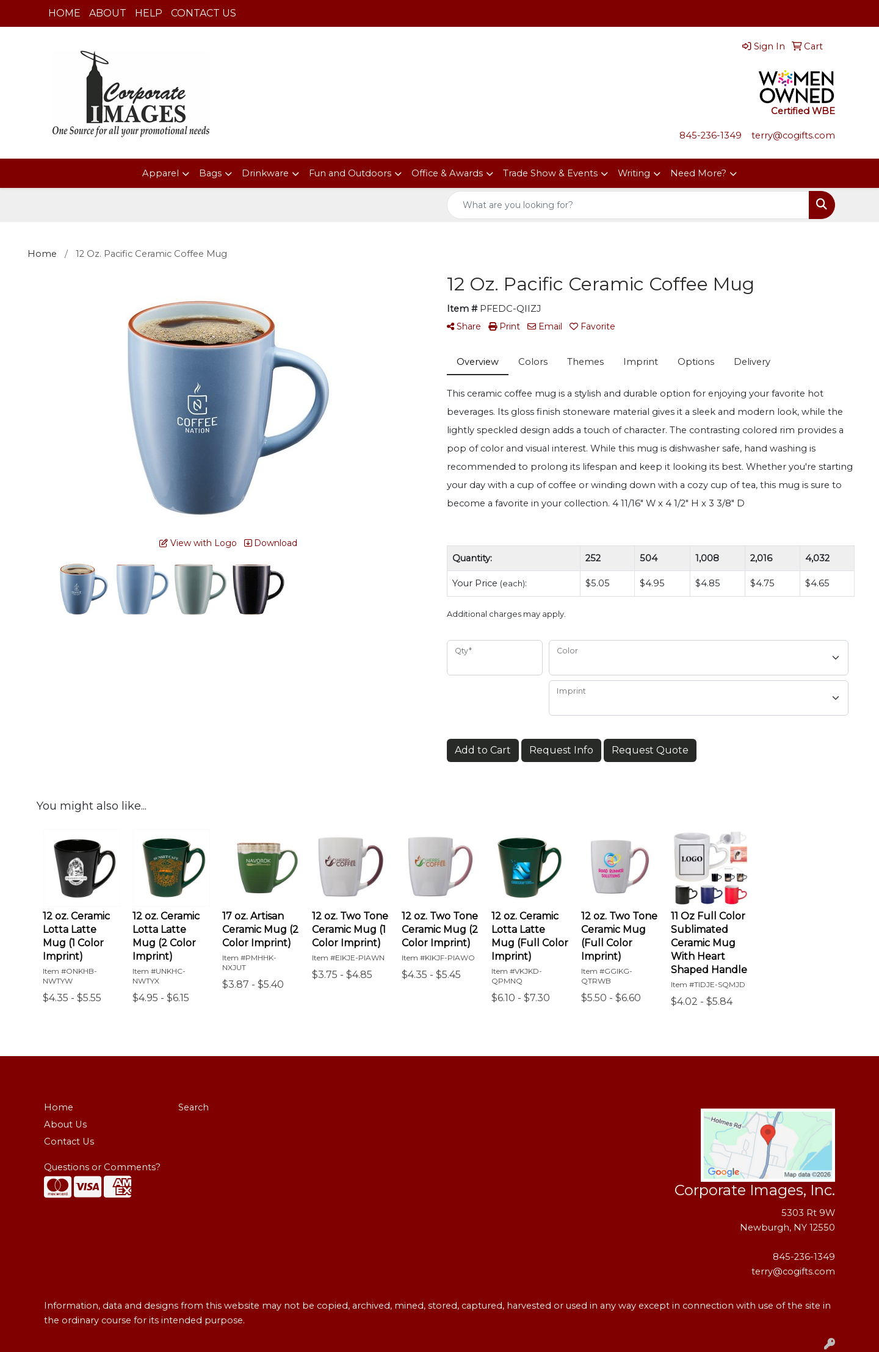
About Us (65, 1124)
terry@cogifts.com (793, 135)
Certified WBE (803, 111)
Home (58, 1107)
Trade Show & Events (550, 173)
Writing (634, 173)
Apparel (160, 173)
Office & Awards (447, 173)
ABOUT (107, 13)
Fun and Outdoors (350, 173)
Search (193, 1107)
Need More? (698, 173)
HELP (148, 13)
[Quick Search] (628, 205)
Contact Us (69, 1141)
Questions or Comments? (102, 1167)
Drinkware (265, 173)
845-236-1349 (711, 135)
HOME (64, 13)
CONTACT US (203, 13)
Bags (210, 173)
